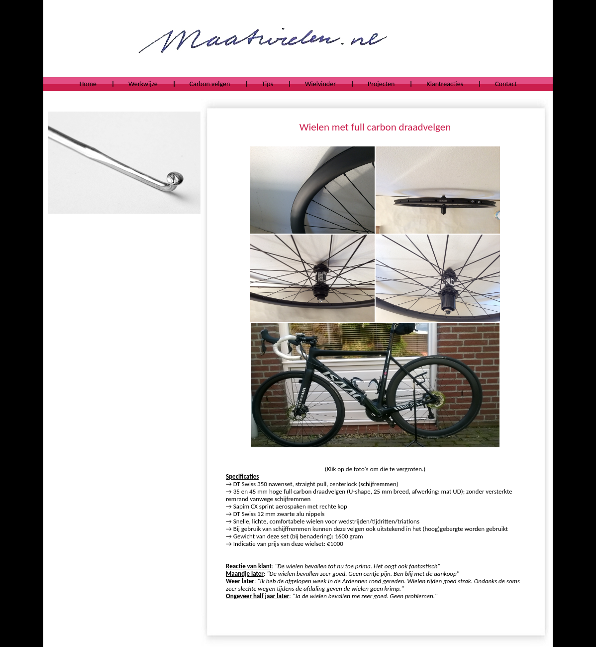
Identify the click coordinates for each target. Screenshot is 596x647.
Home (88, 84)
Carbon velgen (210, 84)
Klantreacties (444, 84)
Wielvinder (320, 84)
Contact (506, 84)
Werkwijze (143, 84)
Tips (267, 84)
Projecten (381, 84)
